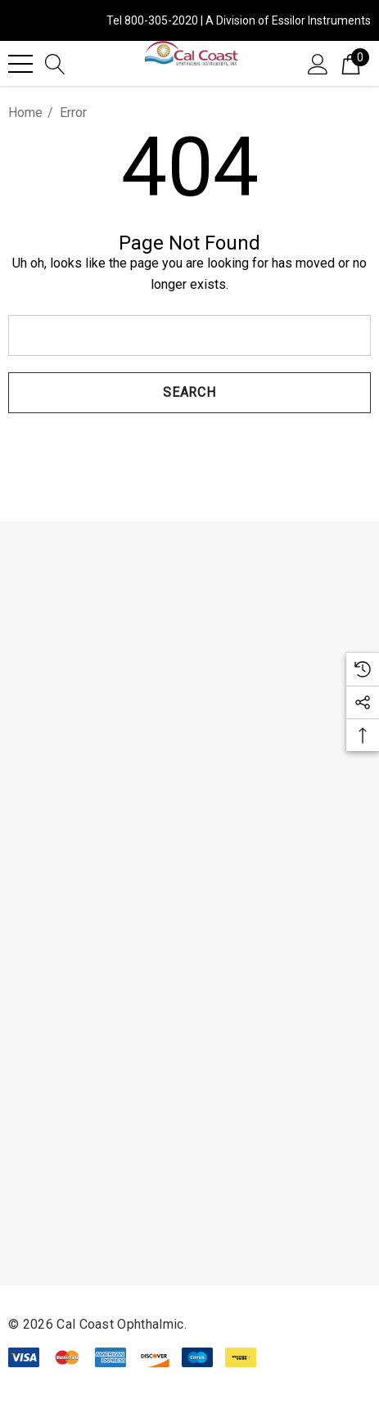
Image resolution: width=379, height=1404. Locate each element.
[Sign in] (318, 63)
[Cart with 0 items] (351, 63)
